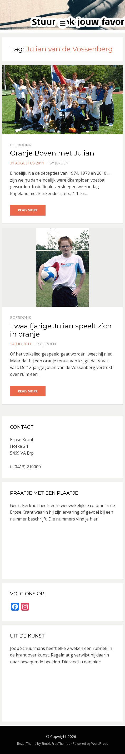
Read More (28, 210)
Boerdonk (20, 144)
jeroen (61, 163)
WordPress (99, 743)
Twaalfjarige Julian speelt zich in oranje (61, 330)
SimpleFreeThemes (56, 743)
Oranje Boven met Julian (52, 153)
